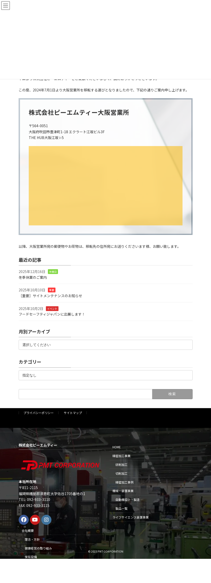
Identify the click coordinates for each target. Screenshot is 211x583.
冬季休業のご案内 (33, 277)
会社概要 (28, 530)
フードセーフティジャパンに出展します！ (52, 314)
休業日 (53, 271)
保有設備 (31, 557)
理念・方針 (32, 539)
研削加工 (121, 464)
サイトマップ (73, 412)
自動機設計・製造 (127, 499)
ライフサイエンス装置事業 (130, 517)
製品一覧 (121, 508)
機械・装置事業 (123, 491)
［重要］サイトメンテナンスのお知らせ (50, 295)
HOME (116, 447)
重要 (51, 290)
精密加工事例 (124, 482)
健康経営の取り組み (38, 548)
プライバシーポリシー (38, 412)
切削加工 (121, 473)
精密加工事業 (121, 456)
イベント (52, 308)
